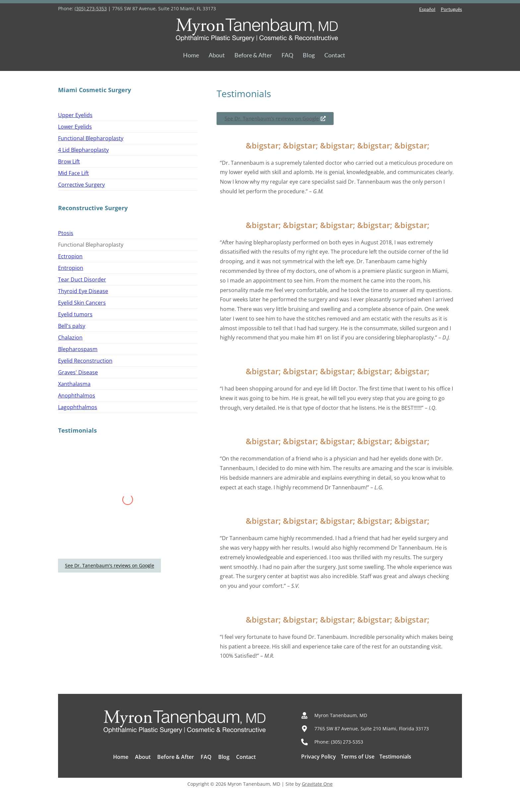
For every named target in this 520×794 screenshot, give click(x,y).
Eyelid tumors (75, 314)
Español (427, 9)
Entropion (70, 268)
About (217, 55)
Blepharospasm (78, 349)
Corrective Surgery (81, 184)
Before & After (253, 55)
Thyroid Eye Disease (83, 291)
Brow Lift (69, 161)
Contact (334, 55)
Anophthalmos (76, 395)
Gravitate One (317, 784)
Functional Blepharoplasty (90, 138)
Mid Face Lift (73, 173)
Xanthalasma (74, 384)
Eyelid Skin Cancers (82, 302)
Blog (309, 55)
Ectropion (70, 256)
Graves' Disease (78, 372)
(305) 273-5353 (91, 8)
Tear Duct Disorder (82, 279)
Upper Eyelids (75, 115)
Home (191, 55)
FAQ (287, 55)
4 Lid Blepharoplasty (83, 149)
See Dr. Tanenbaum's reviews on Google (109, 566)
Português (451, 9)
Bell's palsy (71, 326)
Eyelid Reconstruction (85, 360)
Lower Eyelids (75, 126)
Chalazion (70, 337)
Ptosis (65, 233)
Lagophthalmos (77, 407)
